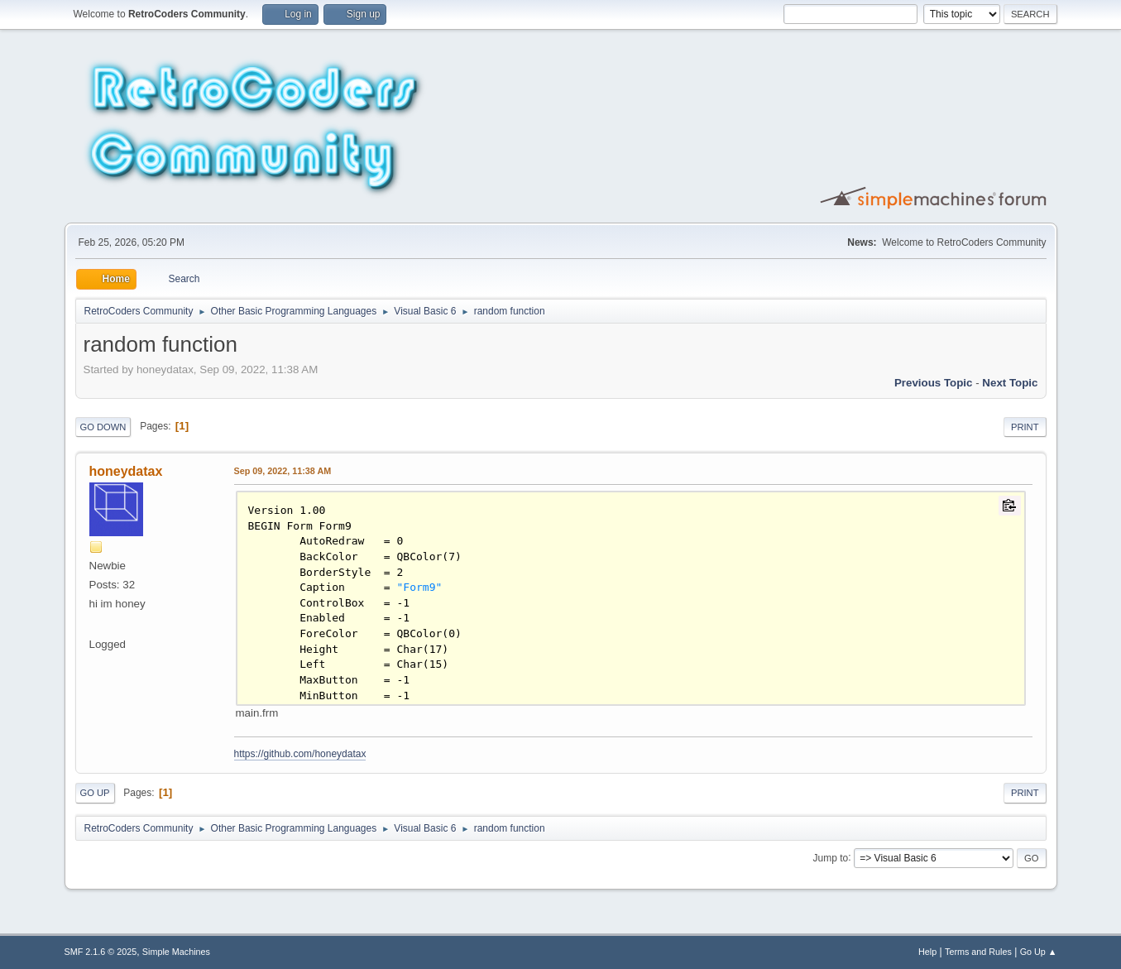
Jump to (831, 857)
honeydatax (126, 471)
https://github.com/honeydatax (300, 754)
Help (927, 952)
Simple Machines (176, 952)
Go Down (103, 427)
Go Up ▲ (1038, 952)
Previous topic (933, 383)
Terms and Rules (978, 952)
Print (1025, 427)
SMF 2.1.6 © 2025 (101, 952)
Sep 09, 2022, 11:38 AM (283, 471)
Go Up (95, 793)
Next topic (1009, 383)
